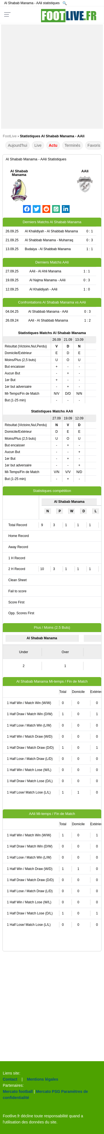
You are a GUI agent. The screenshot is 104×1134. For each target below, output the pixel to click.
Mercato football (18, 1091)
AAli (84, 171)
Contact (10, 1079)
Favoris (94, 145)
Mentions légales (42, 1079)
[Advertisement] (52, 76)
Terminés (72, 145)
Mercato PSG (48, 1091)
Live (38, 145)
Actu (53, 145)
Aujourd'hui (17, 145)
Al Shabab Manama (19, 173)
